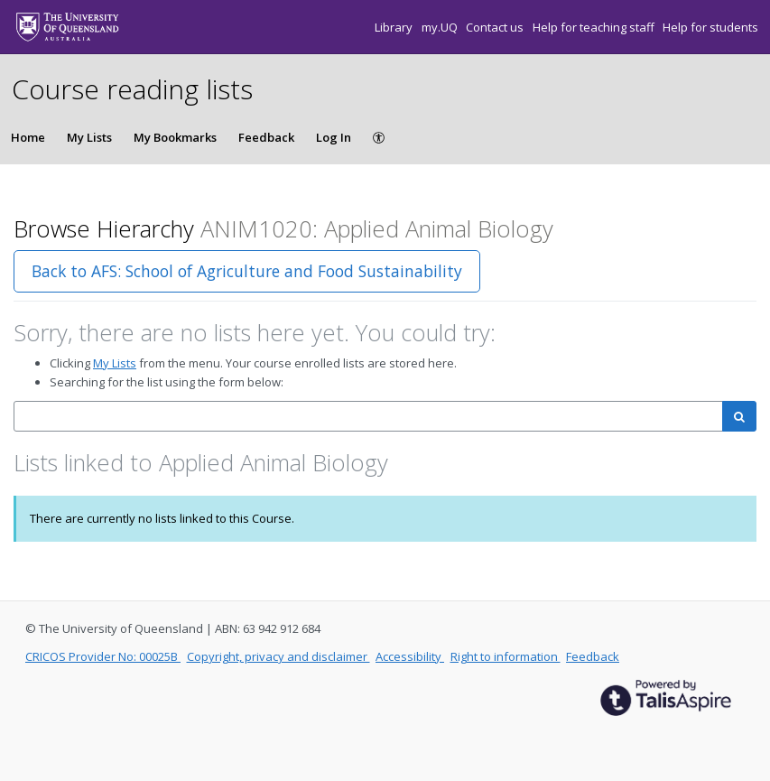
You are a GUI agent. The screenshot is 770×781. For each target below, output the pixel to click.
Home (28, 137)
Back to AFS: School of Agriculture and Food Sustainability (247, 271)
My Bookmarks (175, 137)
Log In (333, 137)
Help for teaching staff (595, 27)
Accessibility (410, 656)
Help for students (710, 27)
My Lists (89, 137)
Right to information (505, 656)
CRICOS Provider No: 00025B (103, 656)
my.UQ (441, 27)
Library (395, 27)
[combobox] (368, 416)
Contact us (496, 27)
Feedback (266, 137)
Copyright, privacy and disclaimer (278, 656)
